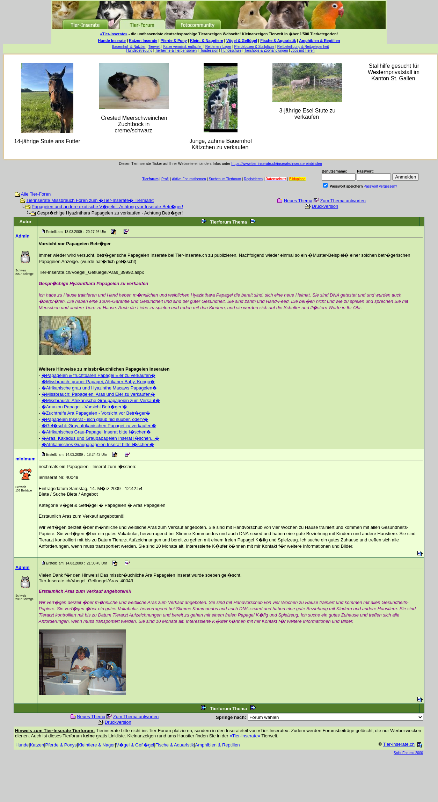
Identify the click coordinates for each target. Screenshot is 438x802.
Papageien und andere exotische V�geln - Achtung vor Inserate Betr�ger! (107, 206)
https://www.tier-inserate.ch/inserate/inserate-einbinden (276, 163)
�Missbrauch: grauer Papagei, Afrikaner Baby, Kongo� (98, 381)
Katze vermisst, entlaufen (182, 47)
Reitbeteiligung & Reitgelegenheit (303, 47)
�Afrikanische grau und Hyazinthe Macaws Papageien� (99, 388)
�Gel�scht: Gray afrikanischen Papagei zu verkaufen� (99, 425)
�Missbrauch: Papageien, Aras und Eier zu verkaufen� (98, 394)
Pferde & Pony (174, 40)
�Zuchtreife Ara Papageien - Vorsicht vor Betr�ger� (96, 413)
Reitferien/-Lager (218, 47)
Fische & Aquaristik (278, 40)
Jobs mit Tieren (303, 50)
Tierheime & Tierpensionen (176, 50)
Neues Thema (298, 200)
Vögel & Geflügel (241, 40)
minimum (25, 458)
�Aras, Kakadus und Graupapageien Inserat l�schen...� (100, 438)
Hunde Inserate (111, 40)
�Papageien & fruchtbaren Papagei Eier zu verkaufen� (98, 375)
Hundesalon (208, 50)
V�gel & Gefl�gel (135, 745)
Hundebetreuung (139, 50)
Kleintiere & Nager (96, 745)
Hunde (22, 745)
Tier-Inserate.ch (399, 744)
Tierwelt (154, 47)
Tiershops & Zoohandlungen (266, 50)
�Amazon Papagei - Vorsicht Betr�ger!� (84, 406)
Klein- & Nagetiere (206, 40)
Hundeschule (231, 50)
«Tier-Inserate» (113, 34)
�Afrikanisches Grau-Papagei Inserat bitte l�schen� (96, 432)
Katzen (37, 745)
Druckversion (325, 206)
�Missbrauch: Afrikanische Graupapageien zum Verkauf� (101, 400)
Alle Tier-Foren (36, 194)
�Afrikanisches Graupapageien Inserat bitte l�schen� (98, 444)
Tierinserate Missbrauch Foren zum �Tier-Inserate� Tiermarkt (90, 200)
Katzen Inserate (143, 40)
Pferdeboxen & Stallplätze (254, 47)
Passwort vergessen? (380, 186)
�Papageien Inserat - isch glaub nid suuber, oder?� (95, 419)
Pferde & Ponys (61, 745)
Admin (22, 236)
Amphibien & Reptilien (319, 40)
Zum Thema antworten (343, 200)
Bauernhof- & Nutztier (128, 47)
